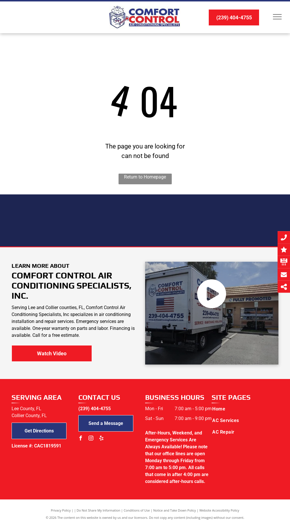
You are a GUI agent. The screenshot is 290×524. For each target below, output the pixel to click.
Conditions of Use (137, 510)
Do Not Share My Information (98, 510)
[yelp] (101, 438)
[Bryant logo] (84, 220)
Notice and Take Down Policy (174, 510)
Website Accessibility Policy (219, 510)
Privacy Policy (61, 510)
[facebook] (80, 438)
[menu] (277, 16)
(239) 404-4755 (94, 408)
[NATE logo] (206, 220)
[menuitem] (241, 409)
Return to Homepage (145, 177)
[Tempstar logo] (145, 220)
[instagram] (91, 438)
